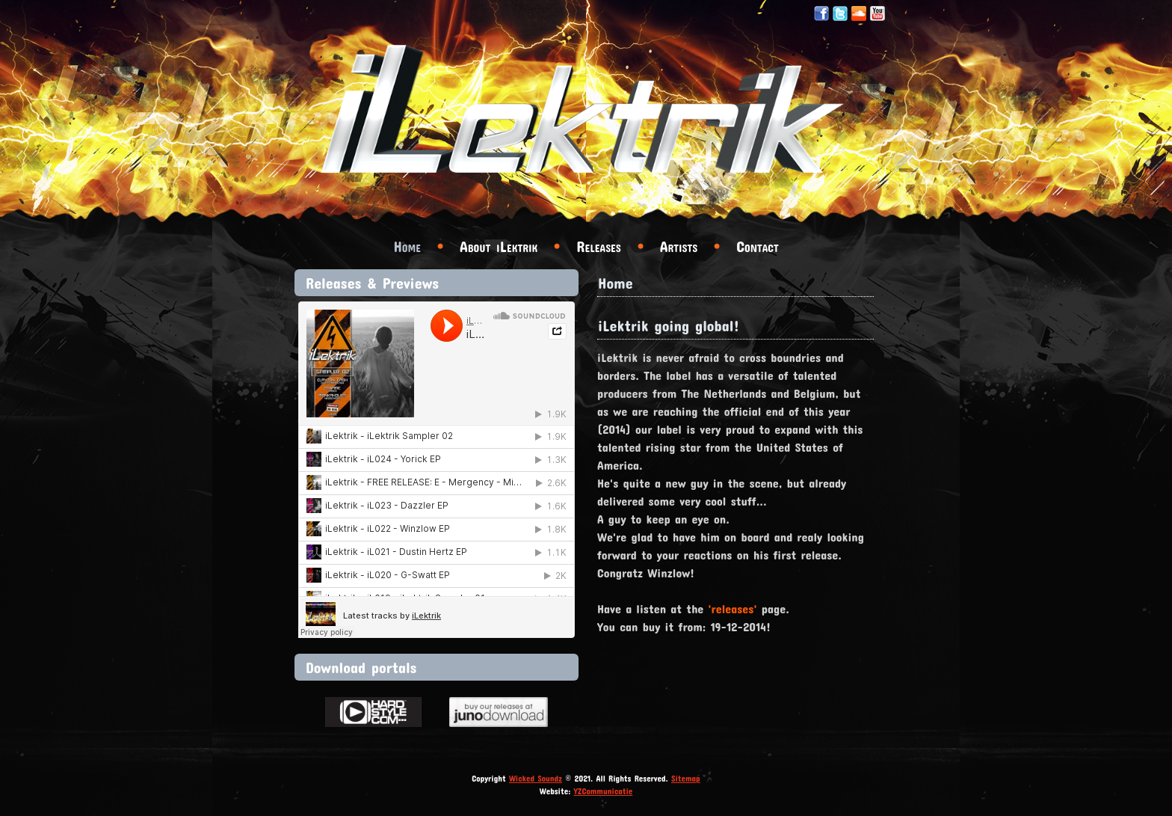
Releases (598, 246)
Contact (757, 246)
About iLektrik (498, 246)
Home (407, 246)
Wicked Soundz (535, 778)
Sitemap (685, 778)
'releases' (733, 608)
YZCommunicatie (603, 791)
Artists (678, 246)
